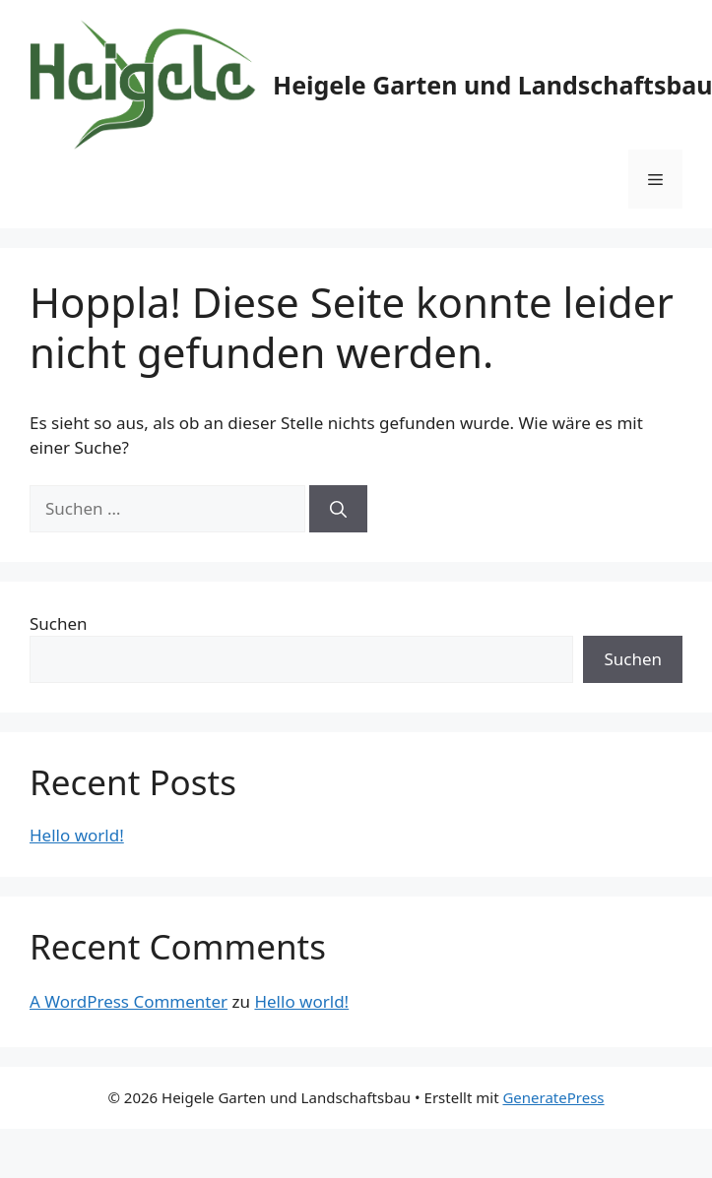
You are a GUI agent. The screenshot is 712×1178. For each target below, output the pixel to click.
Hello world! (77, 835)
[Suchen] (338, 508)
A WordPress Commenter (128, 1001)
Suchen (59, 623)
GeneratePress (553, 1097)
